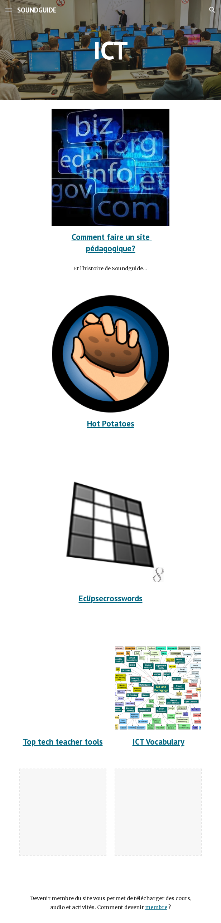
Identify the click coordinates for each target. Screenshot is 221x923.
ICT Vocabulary (158, 741)
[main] (110, 50)
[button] (8, 10)
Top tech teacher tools (63, 741)
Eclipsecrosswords (111, 598)
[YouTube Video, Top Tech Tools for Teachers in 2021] (63, 688)
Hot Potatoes (110, 423)
